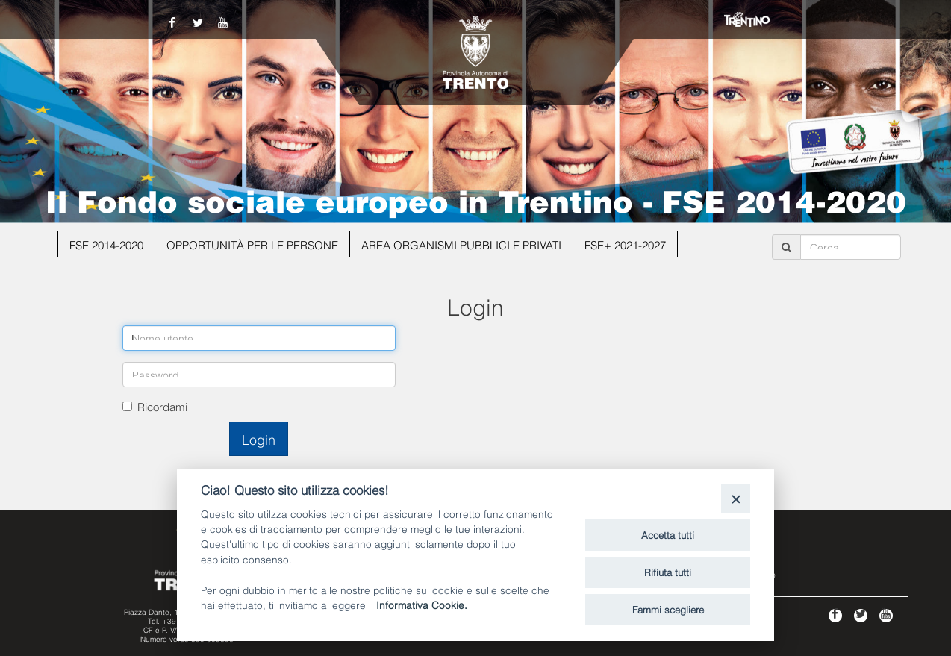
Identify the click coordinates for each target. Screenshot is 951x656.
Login (258, 438)
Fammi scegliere (668, 609)
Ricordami (162, 406)
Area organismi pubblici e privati (461, 244)
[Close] (735, 498)
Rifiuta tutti (667, 571)
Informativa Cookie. (421, 604)
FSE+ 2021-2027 (625, 244)
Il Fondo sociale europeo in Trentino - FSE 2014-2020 (476, 199)
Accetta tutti (667, 534)
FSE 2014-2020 (106, 244)
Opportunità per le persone (252, 244)
